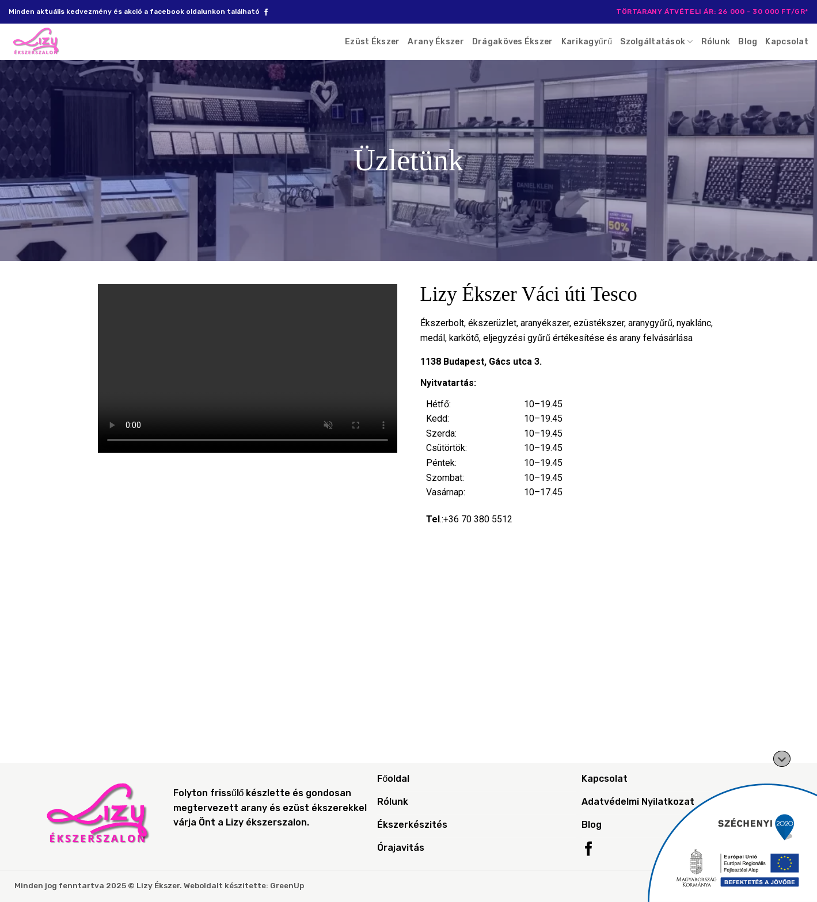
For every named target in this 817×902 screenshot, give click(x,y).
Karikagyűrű (587, 42)
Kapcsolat (786, 42)
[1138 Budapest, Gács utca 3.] (408, 665)
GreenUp (287, 885)
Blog (747, 42)
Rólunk (716, 42)
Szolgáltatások (656, 41)
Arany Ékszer (435, 42)
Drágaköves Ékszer (512, 42)
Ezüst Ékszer (372, 42)
